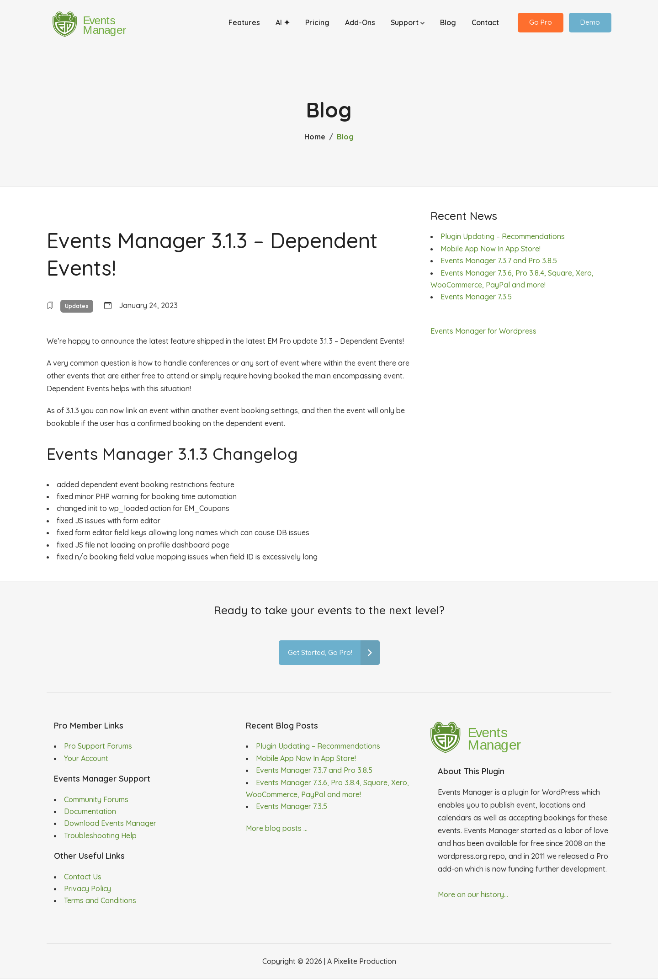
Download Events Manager (110, 823)
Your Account (86, 758)
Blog (448, 24)
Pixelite (345, 961)
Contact (485, 24)
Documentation (90, 811)
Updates (77, 306)
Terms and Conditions (100, 900)
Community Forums (96, 799)
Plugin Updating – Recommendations (502, 236)
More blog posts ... (277, 828)
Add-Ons (360, 24)
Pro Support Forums (98, 745)
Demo (590, 24)
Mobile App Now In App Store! (490, 248)
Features (244, 24)
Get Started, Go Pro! (334, 652)
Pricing (317, 24)
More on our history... (473, 894)
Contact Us (82, 876)
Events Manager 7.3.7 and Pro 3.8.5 (498, 260)
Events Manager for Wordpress (483, 330)
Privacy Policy (87, 888)
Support (408, 24)
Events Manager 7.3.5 (476, 296)
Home (314, 136)
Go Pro (540, 24)
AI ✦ (283, 24)
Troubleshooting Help (100, 835)
